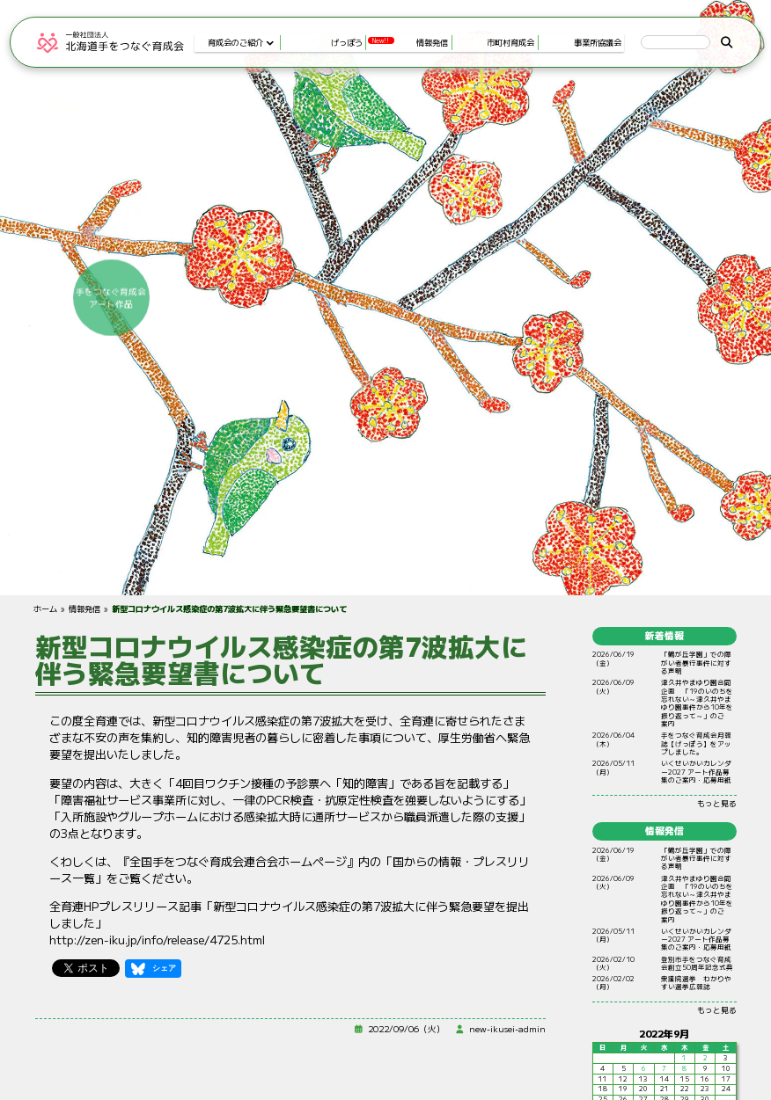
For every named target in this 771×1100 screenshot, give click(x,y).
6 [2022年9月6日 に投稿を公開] (644, 1068)
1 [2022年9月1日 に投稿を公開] (684, 1057)
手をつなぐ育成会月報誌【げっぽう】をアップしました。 (696, 744)
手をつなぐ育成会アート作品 (636, 297)
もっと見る (717, 803)
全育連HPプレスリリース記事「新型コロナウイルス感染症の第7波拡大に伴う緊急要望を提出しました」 (289, 914)
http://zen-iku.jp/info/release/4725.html (157, 939)
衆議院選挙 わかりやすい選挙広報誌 (696, 982)
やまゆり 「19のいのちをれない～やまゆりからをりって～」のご (697, 703)
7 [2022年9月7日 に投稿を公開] (664, 1068)
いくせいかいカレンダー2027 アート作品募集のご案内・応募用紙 (696, 772)
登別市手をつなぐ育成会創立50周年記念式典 (697, 963)
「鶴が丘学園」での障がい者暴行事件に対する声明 (696, 663)
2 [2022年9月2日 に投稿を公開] (705, 1057)
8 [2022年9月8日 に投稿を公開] (684, 1068)
